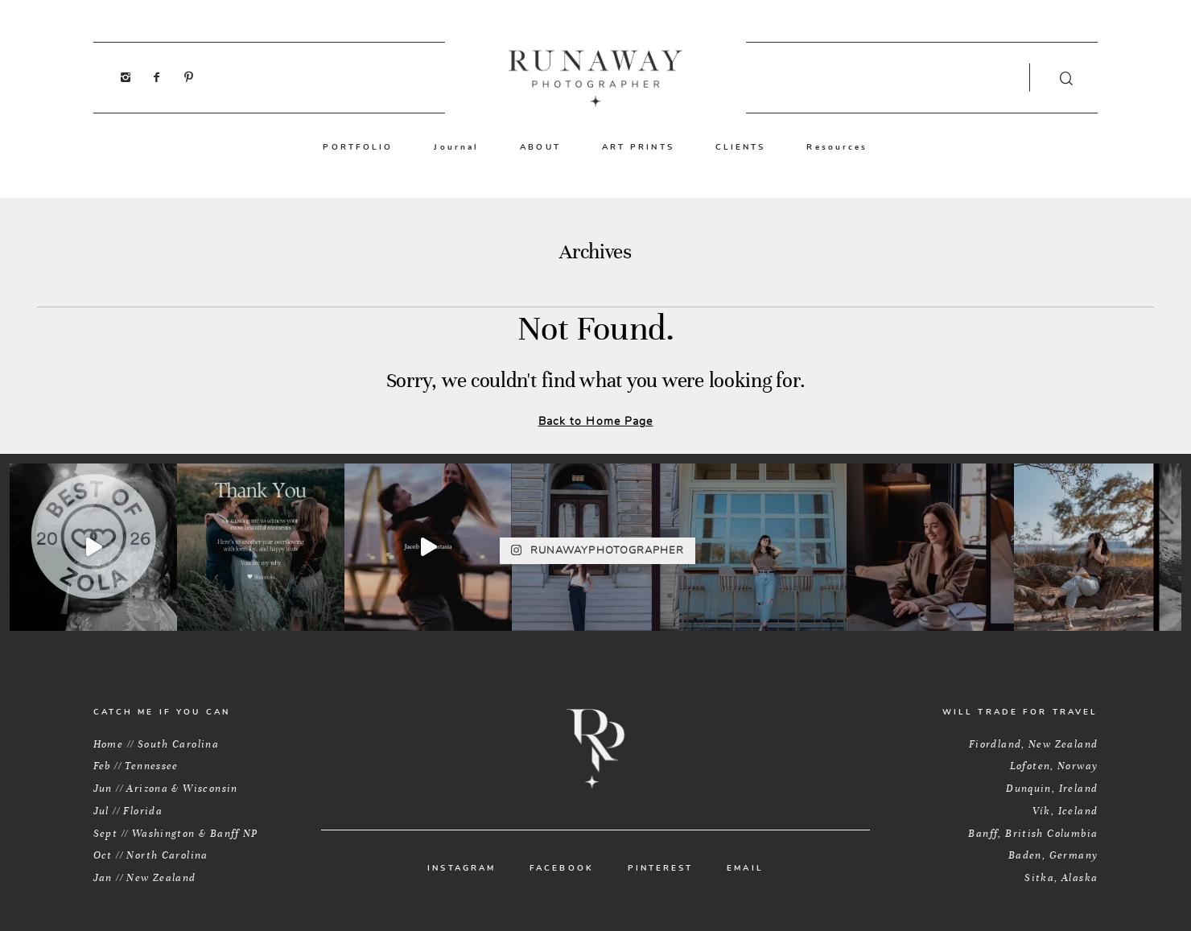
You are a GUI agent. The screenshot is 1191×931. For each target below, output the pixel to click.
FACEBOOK (562, 868)
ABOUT (540, 147)
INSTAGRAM (461, 868)
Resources (836, 147)
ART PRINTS (638, 147)
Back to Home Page (595, 421)
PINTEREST (661, 868)
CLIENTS (740, 147)
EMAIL (745, 868)
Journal (456, 147)
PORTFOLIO (358, 147)
